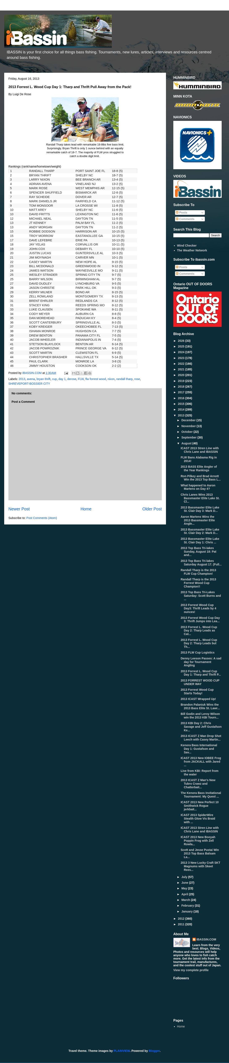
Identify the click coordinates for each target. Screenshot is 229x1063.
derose (71, 379)
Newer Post (19, 509)
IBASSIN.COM (32, 373)
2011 (181, 924)
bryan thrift (43, 379)
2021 (181, 369)
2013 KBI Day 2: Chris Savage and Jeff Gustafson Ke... (201, 726)
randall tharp (124, 379)
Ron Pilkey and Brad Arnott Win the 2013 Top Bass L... (201, 477)
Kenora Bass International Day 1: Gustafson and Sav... (199, 748)
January (187, 911)
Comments (185, 219)
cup (54, 379)
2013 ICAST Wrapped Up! (198, 699)
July (184, 877)
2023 (181, 358)
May (184, 888)
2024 (181, 352)
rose (137, 379)
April (185, 894)
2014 (181, 409)
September (189, 437)
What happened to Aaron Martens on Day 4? (198, 487)
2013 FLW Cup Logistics (198, 652)
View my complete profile (191, 970)
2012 (181, 918)
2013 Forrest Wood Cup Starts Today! (197, 691)
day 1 (62, 379)
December (188, 420)
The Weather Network (192, 250)
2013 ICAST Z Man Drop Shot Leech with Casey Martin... (201, 737)
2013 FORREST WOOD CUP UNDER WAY (200, 682)
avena (31, 379)
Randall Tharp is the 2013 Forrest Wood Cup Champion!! (198, 583)
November (188, 426)
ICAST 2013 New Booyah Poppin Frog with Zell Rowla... (198, 840)
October (187, 431)
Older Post (152, 509)
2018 (181, 386)
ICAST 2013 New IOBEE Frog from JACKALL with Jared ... (201, 761)
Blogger (154, 1050)
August (186, 443)
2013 (22, 379)
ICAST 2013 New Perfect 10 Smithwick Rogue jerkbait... (200, 805)
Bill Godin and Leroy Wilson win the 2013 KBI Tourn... (200, 715)
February (188, 905)
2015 (181, 403)
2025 (181, 346)
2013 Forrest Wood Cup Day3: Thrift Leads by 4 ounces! (198, 608)
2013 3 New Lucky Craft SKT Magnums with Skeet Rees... (200, 866)
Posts (181, 212)
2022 (181, 363)
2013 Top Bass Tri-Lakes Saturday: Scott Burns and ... (201, 595)
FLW (81, 379)
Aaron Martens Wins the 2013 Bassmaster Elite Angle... (198, 520)
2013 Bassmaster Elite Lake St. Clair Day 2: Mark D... (200, 531)
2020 (181, 375)
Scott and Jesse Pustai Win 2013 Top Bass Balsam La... (200, 853)
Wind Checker (187, 245)
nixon (111, 379)
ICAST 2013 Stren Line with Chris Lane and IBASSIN (200, 449)
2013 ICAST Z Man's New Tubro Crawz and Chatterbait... (198, 783)
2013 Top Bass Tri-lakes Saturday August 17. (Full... (201, 562)
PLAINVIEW (122, 1050)
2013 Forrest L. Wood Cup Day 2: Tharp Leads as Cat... (199, 630)
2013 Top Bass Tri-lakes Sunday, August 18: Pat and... (198, 551)
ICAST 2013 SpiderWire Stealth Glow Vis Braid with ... (198, 818)
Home (85, 509)
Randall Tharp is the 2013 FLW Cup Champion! (198, 571)
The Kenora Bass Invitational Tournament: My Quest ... (201, 794)
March (186, 900)
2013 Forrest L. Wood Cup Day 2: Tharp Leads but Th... (199, 643)
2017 (181, 392)
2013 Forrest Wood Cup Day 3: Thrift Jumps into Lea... (200, 619)
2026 (181, 340)
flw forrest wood (95, 379)
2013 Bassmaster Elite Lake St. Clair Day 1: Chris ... (200, 540)
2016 (181, 398)
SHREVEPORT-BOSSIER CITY (29, 383)
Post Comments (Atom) (41, 518)
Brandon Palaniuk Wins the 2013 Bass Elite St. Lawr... (200, 706)
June (185, 882)
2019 (181, 381)
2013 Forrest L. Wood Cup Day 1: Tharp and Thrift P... (201, 672)
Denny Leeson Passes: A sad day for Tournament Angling (201, 662)
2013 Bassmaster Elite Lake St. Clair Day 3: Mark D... (200, 509)
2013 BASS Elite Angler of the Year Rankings (199, 468)
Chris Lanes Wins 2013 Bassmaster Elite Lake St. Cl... (200, 498)
